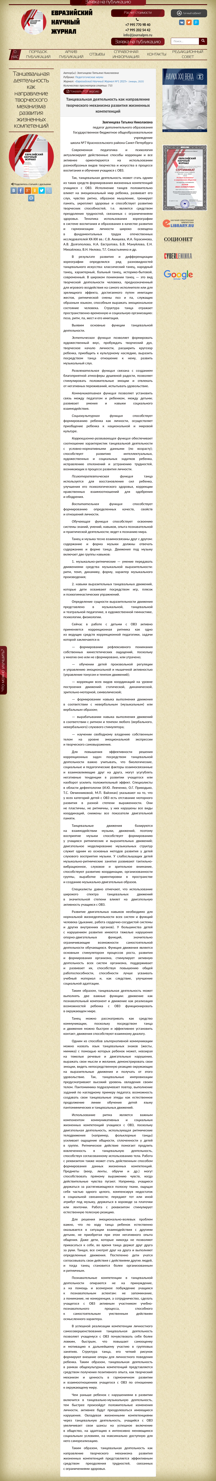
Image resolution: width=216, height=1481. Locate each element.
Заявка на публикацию (138, 42)
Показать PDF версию (83, 91)
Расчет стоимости (138, 12)
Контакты (156, 54)
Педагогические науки (89, 77)
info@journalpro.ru (137, 35)
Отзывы (97, 54)
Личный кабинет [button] (189, 13)
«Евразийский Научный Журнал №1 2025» (109, 81)
